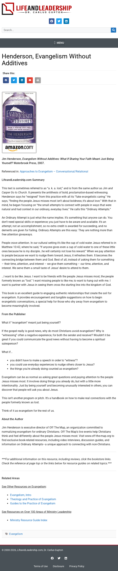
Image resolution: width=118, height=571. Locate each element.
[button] (59, 43)
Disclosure (58, 566)
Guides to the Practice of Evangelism (32, 503)
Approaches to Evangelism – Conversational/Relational (54, 171)
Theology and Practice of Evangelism (33, 499)
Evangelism (16, 533)
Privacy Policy (76, 566)
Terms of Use (41, 566)
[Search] (113, 30)
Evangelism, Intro (20, 495)
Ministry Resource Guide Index (28, 520)
